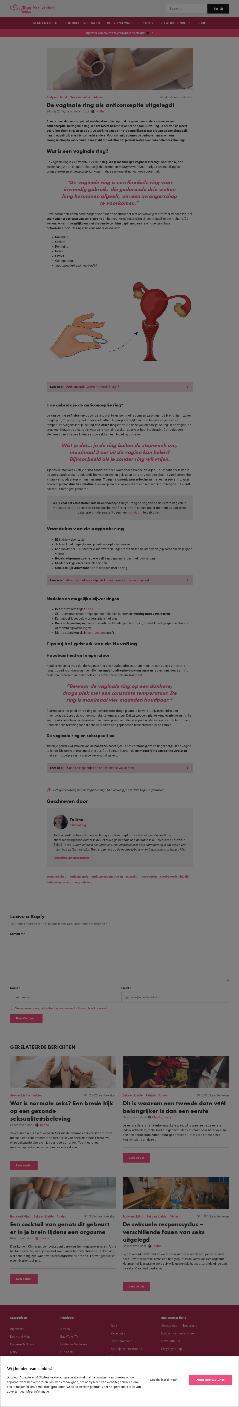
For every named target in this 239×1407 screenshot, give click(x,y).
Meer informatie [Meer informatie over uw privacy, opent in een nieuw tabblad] (37, 1391)
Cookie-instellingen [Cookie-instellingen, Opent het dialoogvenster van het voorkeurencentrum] (163, 1380)
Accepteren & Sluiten (210, 1380)
